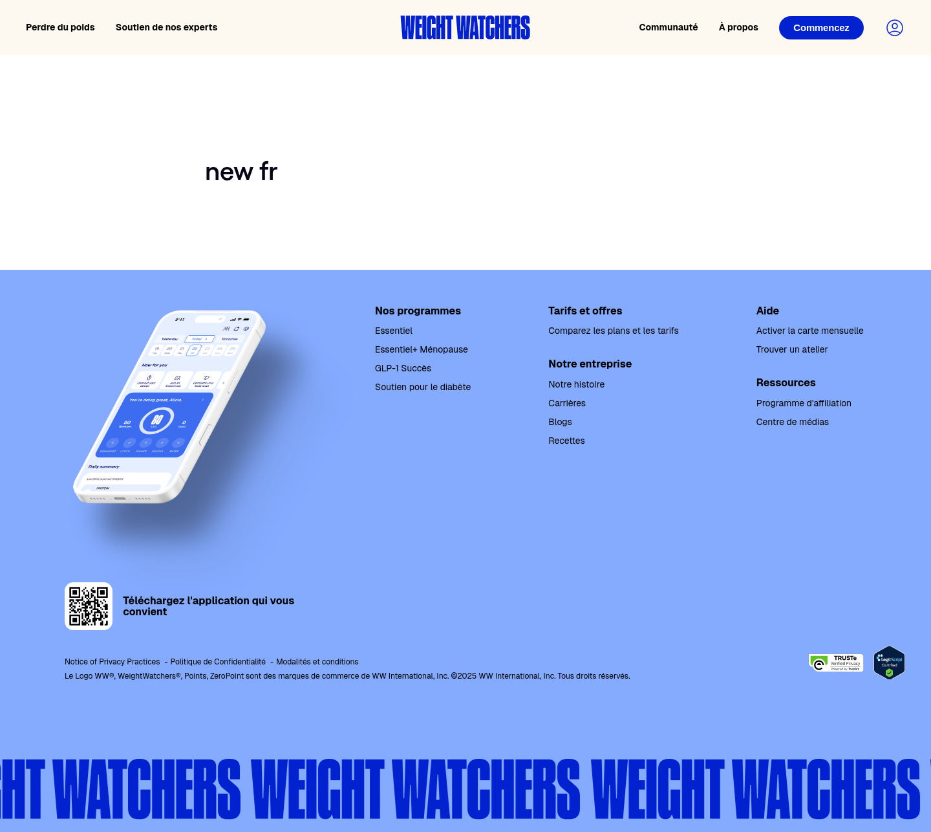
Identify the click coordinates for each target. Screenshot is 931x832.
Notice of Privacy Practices (112, 662)
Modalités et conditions (317, 662)
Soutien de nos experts (167, 27)
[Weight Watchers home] (465, 27)
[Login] (821, 27)
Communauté (668, 27)
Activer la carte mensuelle (810, 330)
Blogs (560, 422)
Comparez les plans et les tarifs (613, 330)
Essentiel (393, 330)
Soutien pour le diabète (423, 387)
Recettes (566, 440)
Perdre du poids (60, 27)
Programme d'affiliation (803, 403)
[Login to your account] (894, 27)
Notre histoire (576, 384)
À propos (738, 27)
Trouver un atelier (792, 349)
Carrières (567, 403)
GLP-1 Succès (403, 368)
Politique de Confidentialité (218, 662)
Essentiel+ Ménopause (421, 349)
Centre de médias (792, 422)
